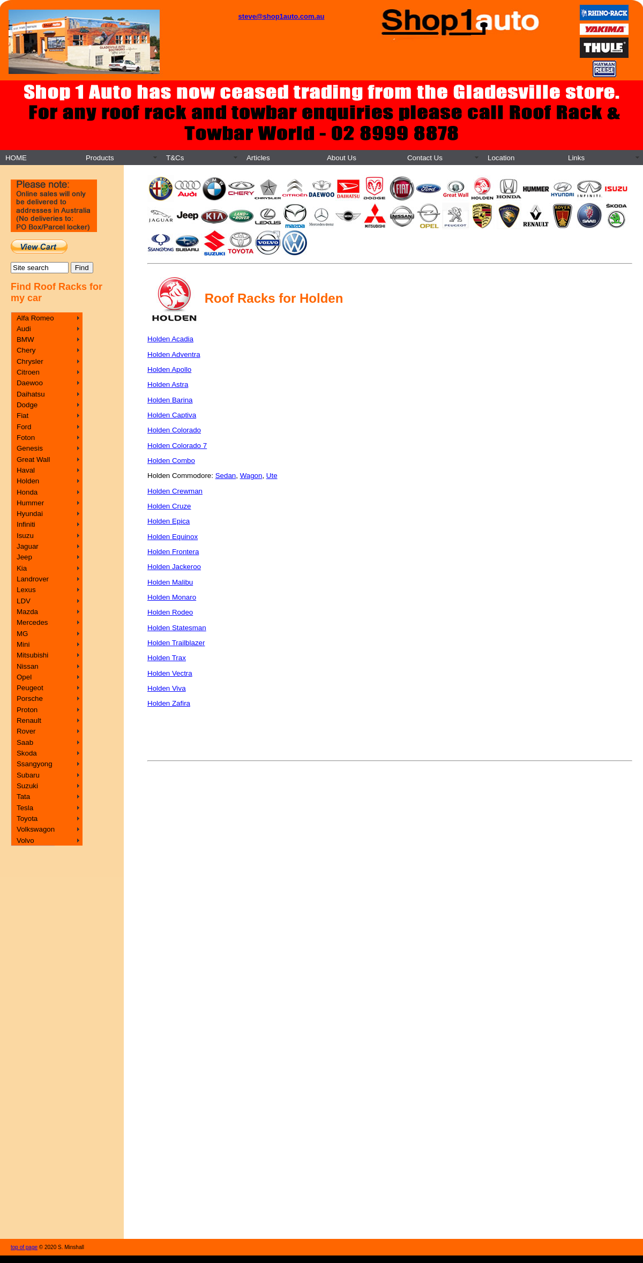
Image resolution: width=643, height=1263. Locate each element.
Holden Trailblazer (176, 643)
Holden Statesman (176, 628)
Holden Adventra (173, 354)
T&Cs (175, 158)
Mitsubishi (32, 655)
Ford (24, 427)
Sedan (225, 476)
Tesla (25, 808)
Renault (29, 720)
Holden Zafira (168, 703)
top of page (24, 1247)
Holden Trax (166, 658)
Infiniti (26, 524)
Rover (26, 731)
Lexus (26, 590)
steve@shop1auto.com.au (281, 16)
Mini (23, 644)
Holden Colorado (174, 430)
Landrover (33, 579)
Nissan (28, 666)
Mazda (27, 612)
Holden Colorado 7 (177, 446)
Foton (26, 438)
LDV (24, 601)
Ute (272, 476)
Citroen (28, 372)
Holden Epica (168, 521)
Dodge (27, 405)
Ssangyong (35, 764)
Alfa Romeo (35, 318)
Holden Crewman (175, 491)
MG (22, 634)
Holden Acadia (170, 339)
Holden (28, 481)
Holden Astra (167, 384)
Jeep (24, 557)
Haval (26, 470)
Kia (22, 568)
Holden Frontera (173, 552)
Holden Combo (171, 461)
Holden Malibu (170, 582)
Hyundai (30, 514)
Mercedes (32, 622)
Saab (25, 742)
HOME (16, 158)
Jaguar (28, 546)
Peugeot (30, 688)
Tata (23, 797)
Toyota (27, 818)
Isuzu (25, 536)
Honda (27, 492)
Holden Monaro (171, 597)
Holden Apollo (169, 369)
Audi (24, 329)
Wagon (251, 476)
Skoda (27, 753)
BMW (25, 339)
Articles (258, 158)
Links (576, 158)
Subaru (28, 775)
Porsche (30, 698)
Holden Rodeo (170, 612)
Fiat (22, 416)
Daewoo (30, 383)
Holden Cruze (169, 506)
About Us (341, 158)
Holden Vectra (169, 673)
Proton (27, 710)
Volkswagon (36, 829)
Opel (24, 677)
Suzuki (27, 786)
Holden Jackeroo (174, 567)
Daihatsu (31, 394)
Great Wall (33, 459)
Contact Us (425, 158)
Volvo (25, 840)
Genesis (30, 448)
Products (100, 158)
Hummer (30, 503)
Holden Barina (169, 400)
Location (501, 158)
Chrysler (30, 361)
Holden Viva (166, 688)
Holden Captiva (171, 415)
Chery (26, 350)
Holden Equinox (172, 537)
